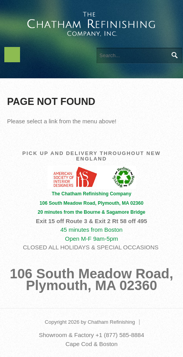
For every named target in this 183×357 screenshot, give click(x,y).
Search (174, 55)
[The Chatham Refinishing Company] (91, 23)
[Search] (139, 55)
